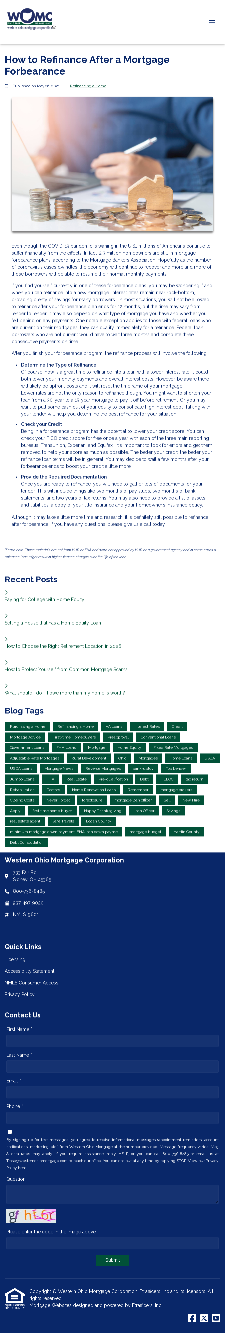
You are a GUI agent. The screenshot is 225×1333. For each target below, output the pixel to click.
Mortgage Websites (51, 1305)
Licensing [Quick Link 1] (15, 959)
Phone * (14, 1106)
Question (16, 1179)
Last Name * (19, 1055)
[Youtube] (216, 1319)
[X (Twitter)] (204, 1319)
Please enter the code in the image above (51, 1231)
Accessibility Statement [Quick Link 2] (29, 971)
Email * (13, 1080)
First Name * (19, 1029)
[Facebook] (192, 1319)
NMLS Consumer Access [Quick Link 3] (31, 982)
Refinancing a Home (88, 86)
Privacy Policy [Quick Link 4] (20, 994)
